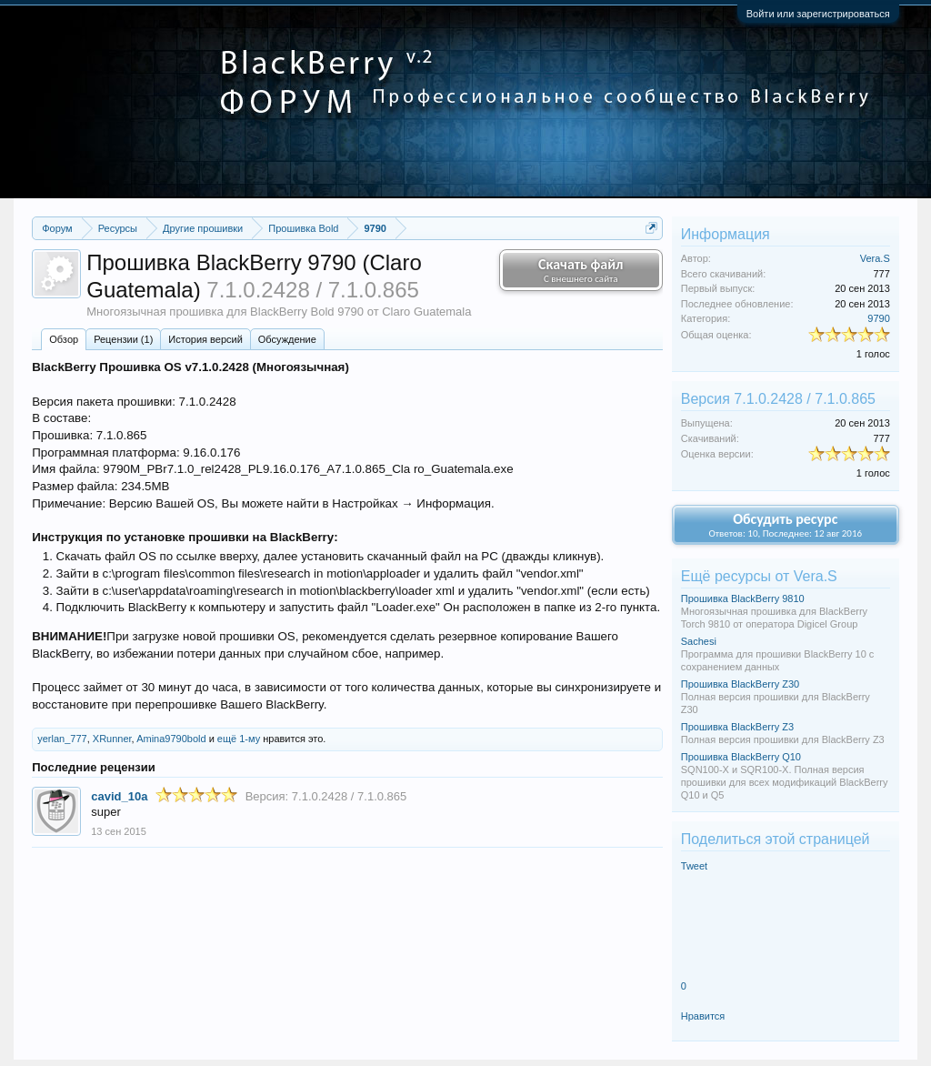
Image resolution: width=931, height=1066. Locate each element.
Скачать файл (581, 270)
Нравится (703, 1016)
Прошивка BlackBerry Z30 (740, 684)
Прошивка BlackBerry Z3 (737, 726)
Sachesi (698, 641)
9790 (878, 318)
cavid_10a (119, 796)
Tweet (694, 865)
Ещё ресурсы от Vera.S (759, 576)
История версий (205, 339)
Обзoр (63, 339)
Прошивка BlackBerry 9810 (743, 598)
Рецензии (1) (123, 339)
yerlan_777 (61, 738)
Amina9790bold (170, 738)
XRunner (112, 738)
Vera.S (875, 258)
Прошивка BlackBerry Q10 (741, 756)
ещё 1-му (238, 738)
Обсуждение (287, 339)
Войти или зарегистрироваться (818, 13)
